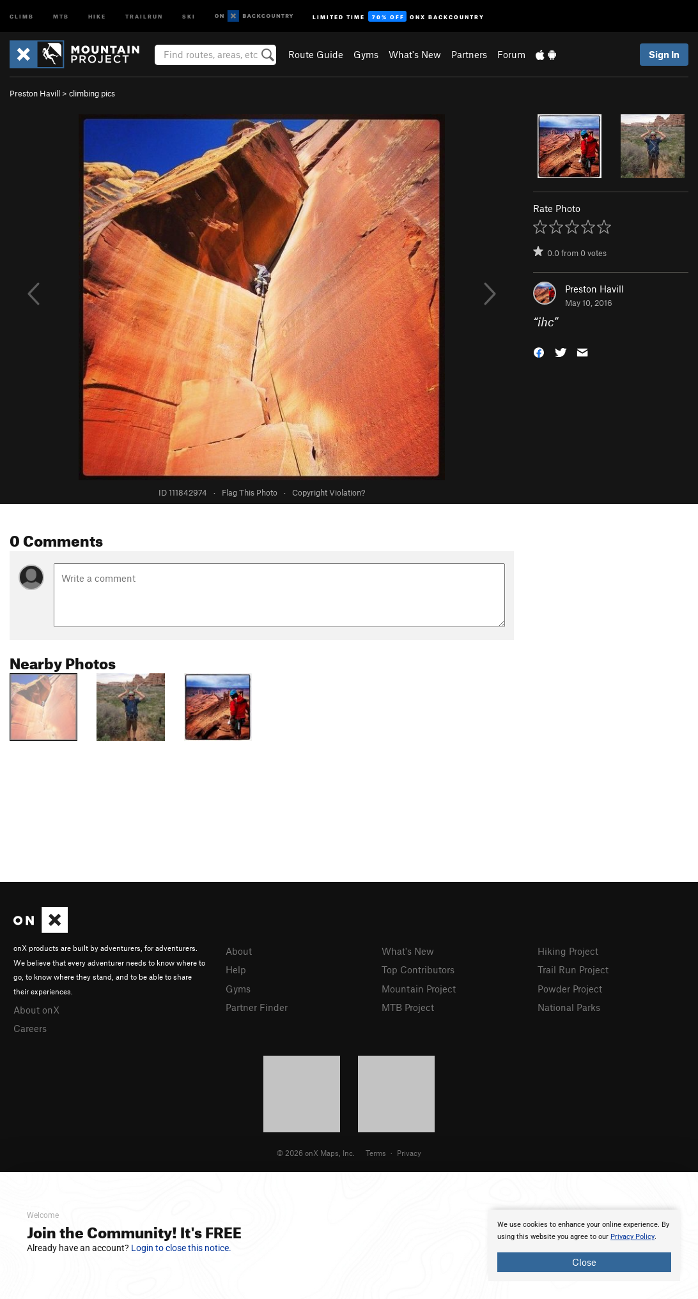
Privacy (409, 1152)
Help (236, 969)
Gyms (365, 54)
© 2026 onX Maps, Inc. (316, 1152)
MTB (61, 15)
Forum (511, 54)
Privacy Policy (632, 1237)
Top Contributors (418, 969)
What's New (415, 54)
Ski (189, 15)
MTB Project (408, 1007)
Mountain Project (419, 988)
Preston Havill (35, 93)
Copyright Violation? (328, 492)
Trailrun (144, 15)
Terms (376, 1152)
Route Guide (315, 54)
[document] (584, 1245)
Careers (30, 1028)
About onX (36, 1009)
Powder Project (570, 988)
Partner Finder (257, 1007)
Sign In (664, 54)
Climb (22, 15)
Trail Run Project (573, 969)
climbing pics (92, 93)
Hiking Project (568, 951)
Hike (97, 15)
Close (584, 1262)
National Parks (569, 1007)
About (239, 951)
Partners (469, 54)
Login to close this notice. (181, 1248)
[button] (539, 351)
